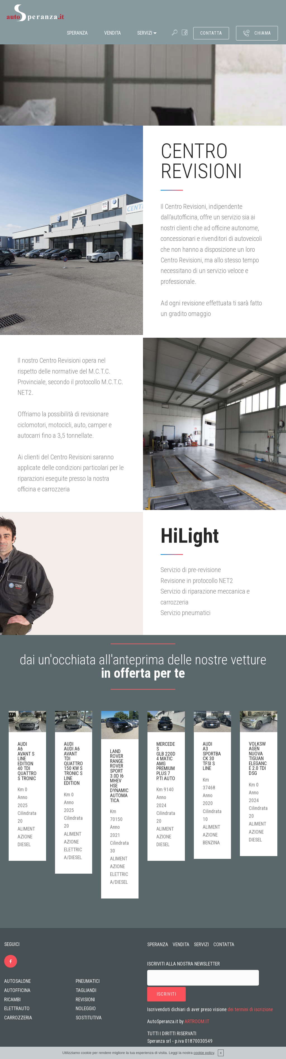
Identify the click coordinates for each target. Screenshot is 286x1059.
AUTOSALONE (17, 983)
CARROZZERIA (18, 1020)
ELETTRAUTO (17, 1011)
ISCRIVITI (166, 998)
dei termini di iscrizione (250, 1012)
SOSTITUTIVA (89, 1020)
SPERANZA (77, 33)
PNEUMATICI (88, 983)
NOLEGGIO (86, 1011)
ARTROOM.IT (197, 1024)
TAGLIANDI (86, 993)
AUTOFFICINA (17, 993)
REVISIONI (85, 1002)
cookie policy (204, 1053)
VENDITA (112, 33)
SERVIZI (144, 33)
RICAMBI (12, 1002)
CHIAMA (257, 33)
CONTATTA (211, 33)
